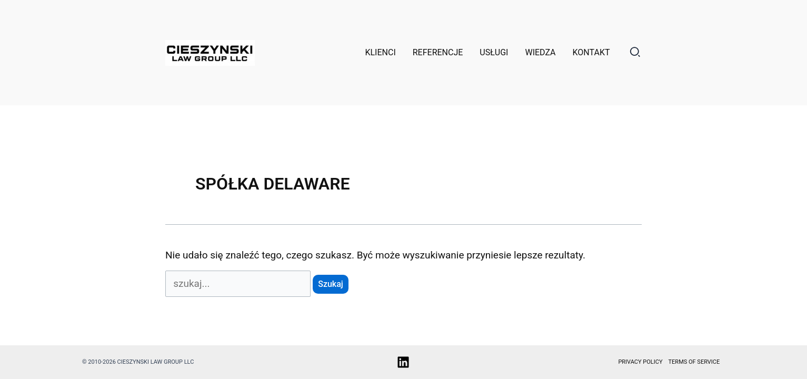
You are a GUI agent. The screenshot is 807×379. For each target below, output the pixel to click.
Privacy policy (640, 361)
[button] (635, 54)
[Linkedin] (403, 362)
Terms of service (694, 361)
